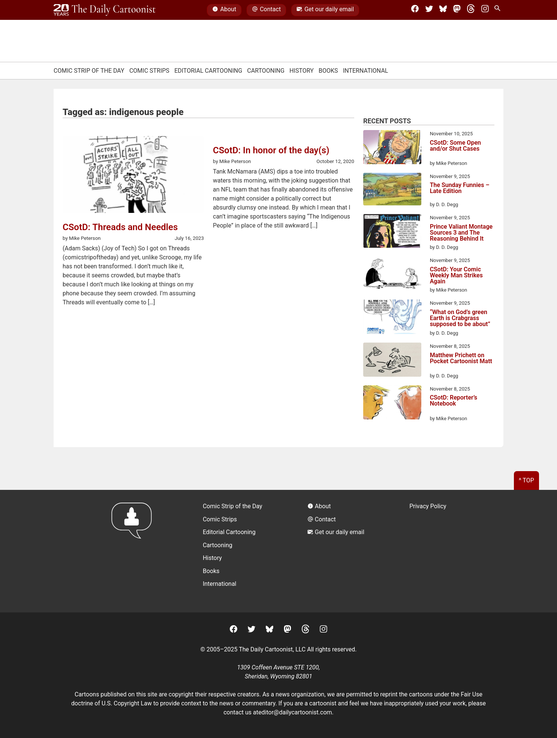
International (365, 70)
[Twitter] (429, 10)
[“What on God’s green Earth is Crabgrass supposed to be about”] (392, 318)
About (224, 10)
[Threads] (470, 10)
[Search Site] (498, 10)
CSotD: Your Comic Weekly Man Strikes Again (456, 275)
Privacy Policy (427, 506)
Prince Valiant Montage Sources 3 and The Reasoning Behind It (461, 233)
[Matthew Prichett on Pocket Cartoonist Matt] (392, 361)
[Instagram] (485, 10)
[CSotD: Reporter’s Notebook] (392, 403)
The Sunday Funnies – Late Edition (460, 188)
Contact (266, 10)
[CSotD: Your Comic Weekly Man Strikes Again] (392, 275)
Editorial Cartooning (208, 70)
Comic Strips (149, 70)
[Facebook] (414, 10)
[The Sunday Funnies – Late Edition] (392, 190)
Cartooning (265, 70)
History (301, 70)
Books (328, 70)
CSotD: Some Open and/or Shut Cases (455, 146)
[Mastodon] (456, 10)
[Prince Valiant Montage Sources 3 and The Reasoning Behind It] (392, 232)
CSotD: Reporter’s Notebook (454, 401)
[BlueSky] (443, 10)
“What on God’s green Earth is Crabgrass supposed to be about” (460, 318)
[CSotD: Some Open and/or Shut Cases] (392, 148)
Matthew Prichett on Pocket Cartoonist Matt (461, 358)
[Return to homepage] (134, 551)
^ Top (526, 480)
